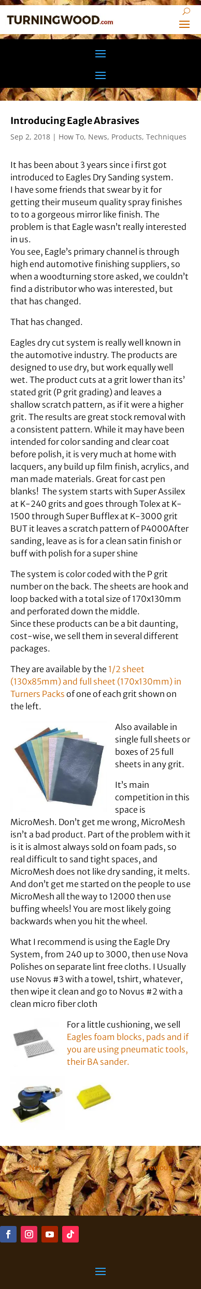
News (97, 137)
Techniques (166, 137)
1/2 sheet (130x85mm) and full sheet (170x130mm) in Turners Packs (95, 681)
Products (126, 137)
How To (71, 137)
